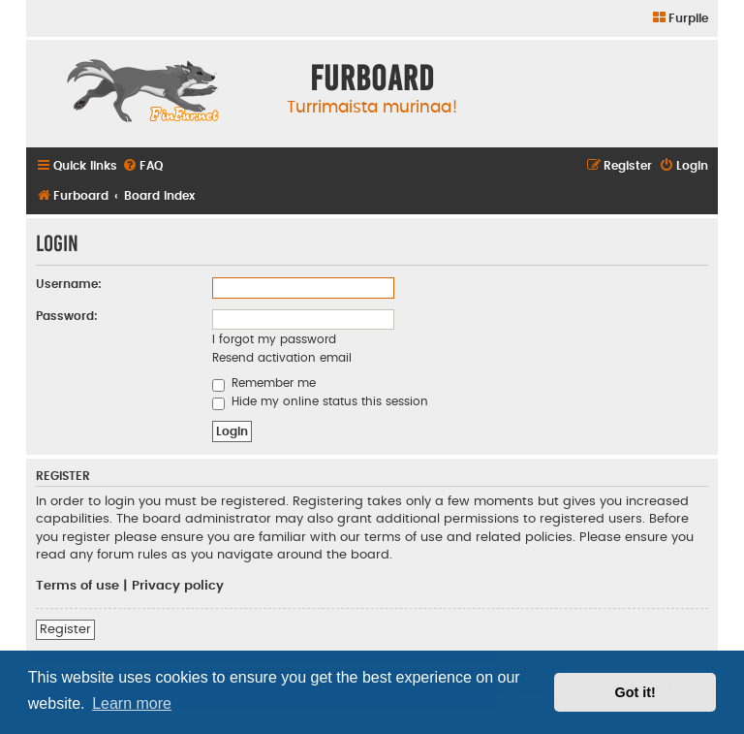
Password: (67, 316)
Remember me (264, 383)
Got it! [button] (635, 692)
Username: (69, 284)
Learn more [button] (131, 703)
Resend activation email (282, 358)
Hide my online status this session (320, 401)
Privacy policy (178, 585)
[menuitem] (679, 19)
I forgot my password (274, 339)
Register (65, 629)
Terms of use (77, 585)
